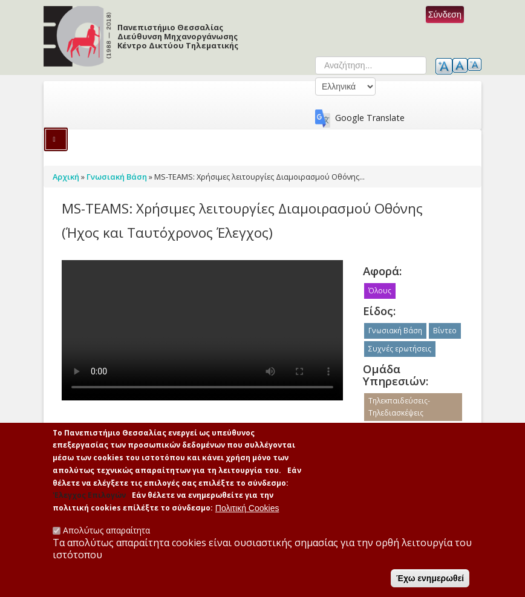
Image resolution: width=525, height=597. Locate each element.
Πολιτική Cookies (247, 508)
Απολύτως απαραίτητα (106, 530)
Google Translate (370, 117)
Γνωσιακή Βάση (395, 330)
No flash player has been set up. (202, 330)
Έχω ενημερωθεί (430, 578)
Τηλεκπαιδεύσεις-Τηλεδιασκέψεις (399, 407)
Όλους (379, 290)
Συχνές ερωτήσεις (399, 349)
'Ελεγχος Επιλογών (89, 495)
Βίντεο (445, 330)
